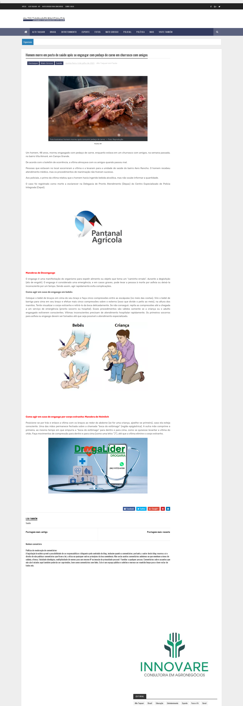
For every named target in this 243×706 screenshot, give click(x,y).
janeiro (170, 245)
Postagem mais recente (145, 543)
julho (169, 271)
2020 (170, 228)
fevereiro (171, 249)
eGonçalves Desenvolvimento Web (54, 702)
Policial (127, 31)
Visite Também (165, 31)
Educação (190, 111)
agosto (170, 275)
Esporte (86, 31)
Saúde (59, 63)
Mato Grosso (112, 31)
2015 (169, 206)
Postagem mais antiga (36, 543)
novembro (171, 287)
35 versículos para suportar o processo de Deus (61, 673)
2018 (169, 219)
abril (168, 258)
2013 (169, 198)
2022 (170, 237)
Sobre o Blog (69, 6)
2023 (170, 241)
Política (140, 31)
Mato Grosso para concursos (52, 6)
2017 (169, 215)
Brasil (53, 31)
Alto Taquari (38, 31)
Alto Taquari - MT (34, 6)
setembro (171, 279)
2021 (169, 233)
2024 (170, 297)
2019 (169, 224)
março (169, 254)
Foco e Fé (178, 116)
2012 (169, 193)
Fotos (98, 31)
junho (169, 266)
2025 (170, 301)
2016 (169, 211)
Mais (152, 31)
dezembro (171, 292)
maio (169, 262)
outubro (170, 283)
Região (177, 121)
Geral (188, 116)
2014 (169, 202)
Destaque (33, 63)
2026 (170, 306)
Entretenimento (69, 31)
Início (24, 6)
